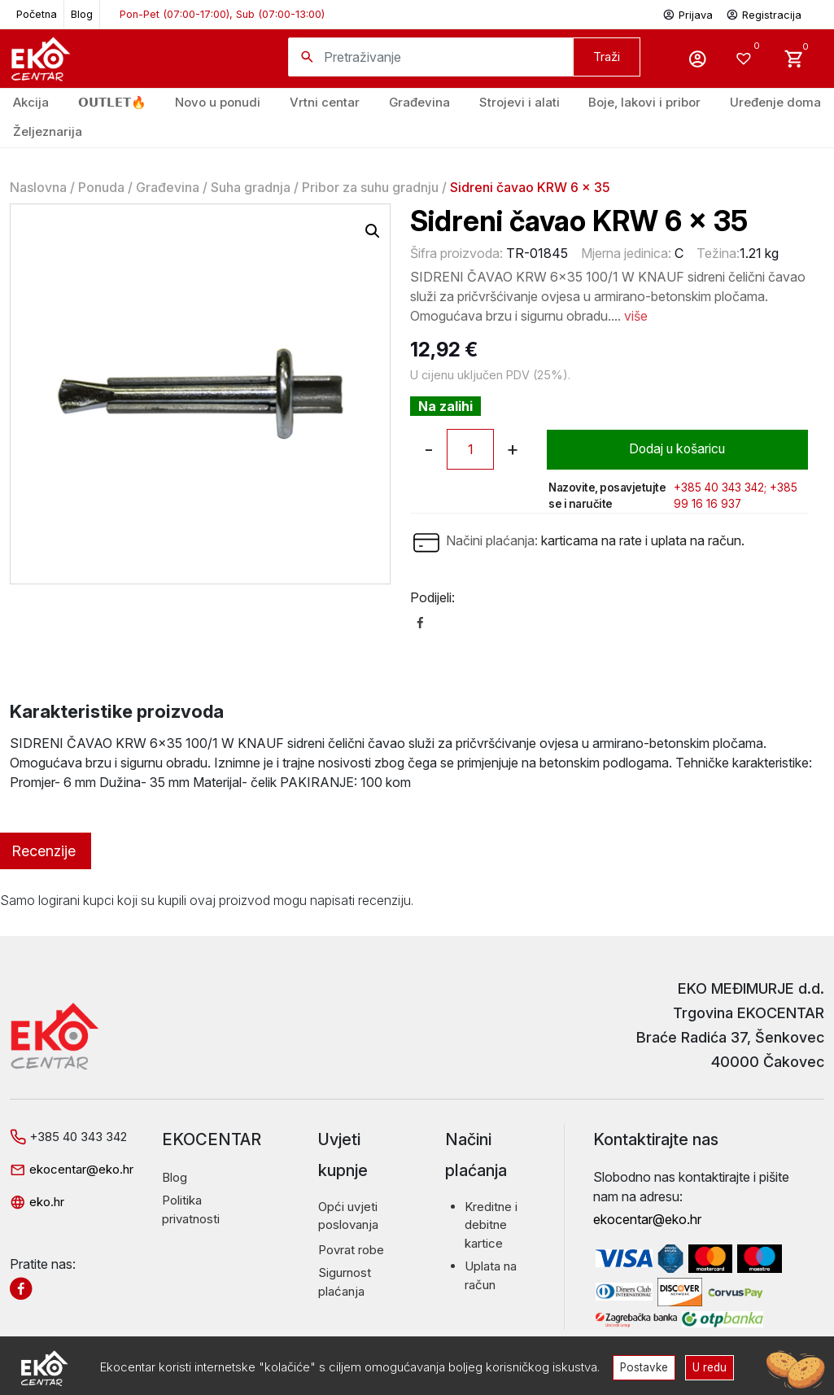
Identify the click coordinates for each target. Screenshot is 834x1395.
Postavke (643, 1366)
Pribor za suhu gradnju (370, 187)
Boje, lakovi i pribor (644, 102)
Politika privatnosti (191, 1209)
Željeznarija (47, 131)
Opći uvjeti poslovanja (348, 1216)
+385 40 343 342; (720, 487)
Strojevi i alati (519, 102)
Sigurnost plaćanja (344, 1282)
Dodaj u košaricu (677, 449)
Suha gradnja (250, 187)
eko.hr (37, 1201)
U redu (709, 1366)
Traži (606, 56)
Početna (36, 14)
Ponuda (101, 187)
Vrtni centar (325, 102)
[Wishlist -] (746, 58)
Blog (82, 14)
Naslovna (38, 187)
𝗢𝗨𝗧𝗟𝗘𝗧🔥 (112, 102)
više (636, 316)
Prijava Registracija (731, 13)
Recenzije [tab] (43, 850)
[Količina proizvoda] (470, 449)
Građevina (167, 187)
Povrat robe (351, 1249)
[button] (372, 231)
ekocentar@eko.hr (71, 1169)
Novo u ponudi (217, 102)
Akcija (31, 102)
